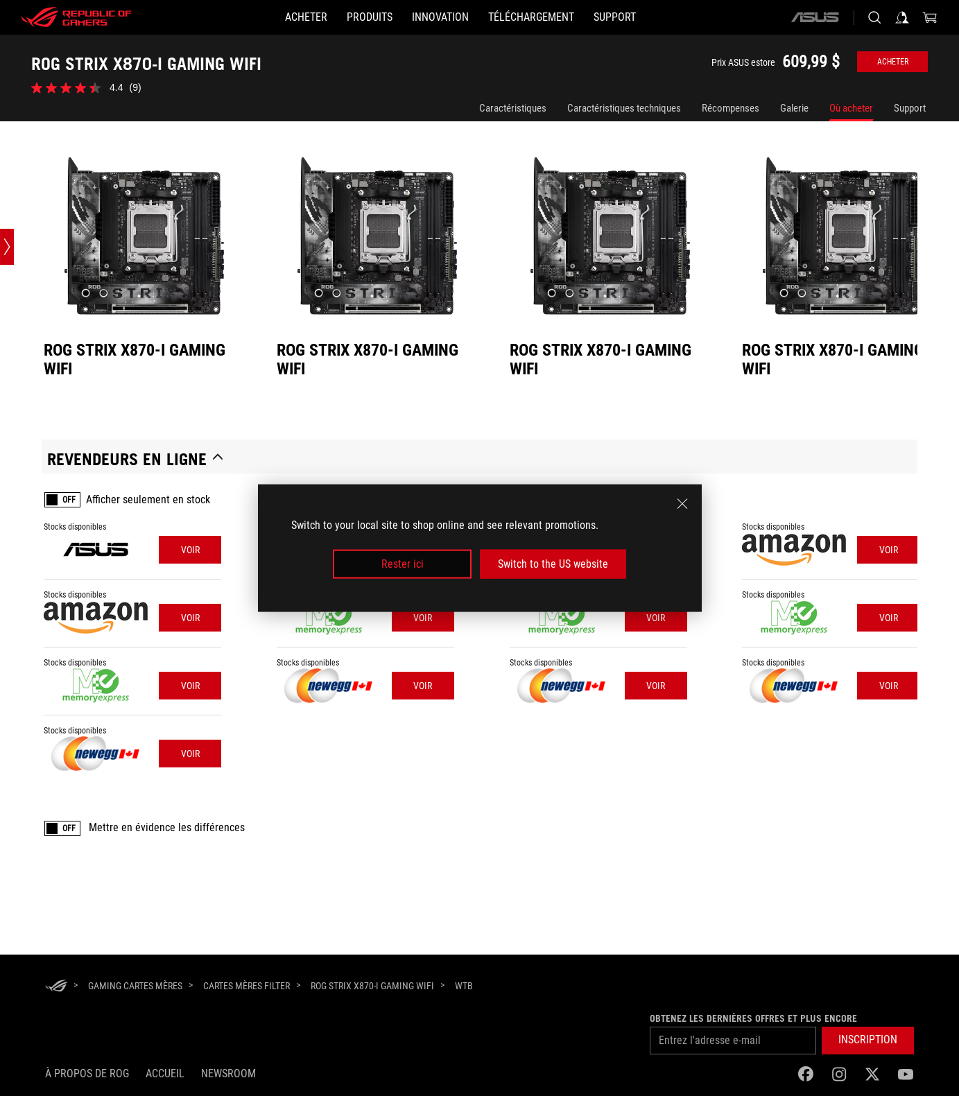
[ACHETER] (306, 17)
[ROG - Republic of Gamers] (76, 17)
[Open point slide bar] (7, 247)
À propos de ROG (87, 1073)
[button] (868, 1040)
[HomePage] (56, 987)
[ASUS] (815, 17)
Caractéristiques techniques (624, 108)
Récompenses (730, 108)
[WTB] (464, 986)
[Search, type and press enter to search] (874, 17)
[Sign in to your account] (902, 17)
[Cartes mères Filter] (246, 985)
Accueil (165, 1073)
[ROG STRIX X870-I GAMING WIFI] (372, 985)
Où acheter (851, 108)
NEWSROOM (228, 1073)
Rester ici (402, 564)
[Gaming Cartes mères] (135, 985)
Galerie (794, 108)
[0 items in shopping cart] (930, 17)
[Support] (615, 17)
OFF (69, 500)
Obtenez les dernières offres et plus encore (753, 1018)
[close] (682, 503)
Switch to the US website (553, 564)
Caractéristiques (512, 108)
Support (910, 108)
